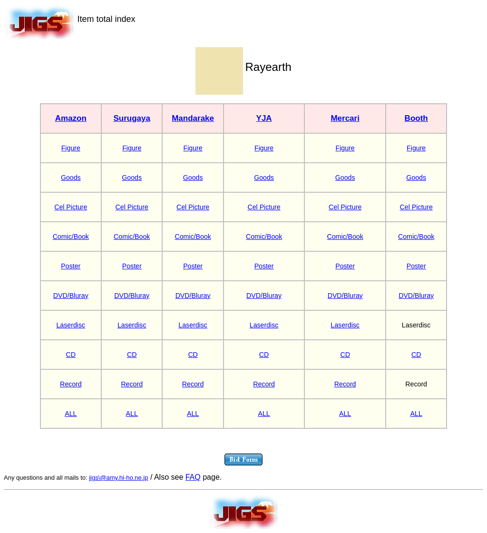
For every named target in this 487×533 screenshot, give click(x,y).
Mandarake (193, 118)
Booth (416, 118)
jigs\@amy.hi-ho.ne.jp (118, 477)
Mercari (345, 118)
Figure (70, 148)
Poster (70, 266)
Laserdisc (71, 325)
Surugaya (131, 118)
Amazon (71, 118)
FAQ (193, 477)
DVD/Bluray (70, 295)
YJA (264, 118)
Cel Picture (70, 207)
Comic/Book (71, 236)
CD (71, 354)
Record (71, 384)
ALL (71, 413)
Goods (71, 177)
